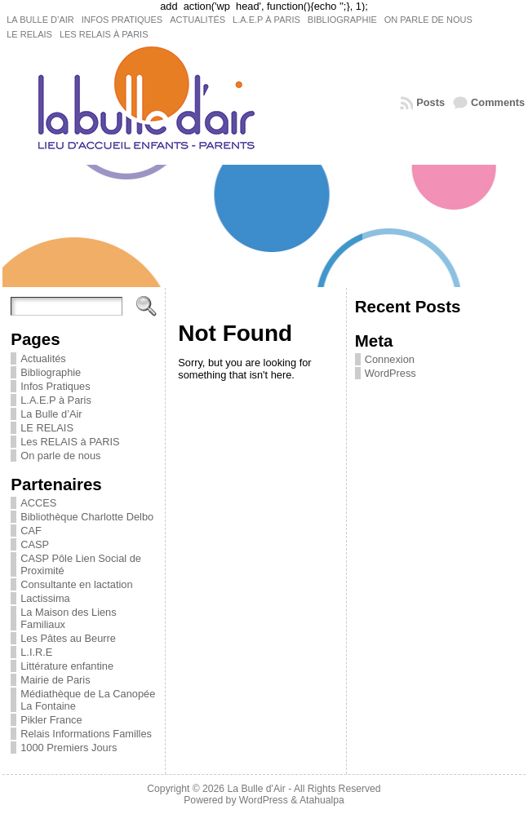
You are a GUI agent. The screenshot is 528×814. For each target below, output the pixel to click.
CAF (31, 530)
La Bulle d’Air (51, 414)
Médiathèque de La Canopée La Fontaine (87, 700)
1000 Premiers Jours (68, 747)
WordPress (390, 373)
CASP (34, 544)
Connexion (390, 359)
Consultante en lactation (76, 584)
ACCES (38, 503)
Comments (498, 102)
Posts (430, 102)
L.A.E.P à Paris (55, 400)
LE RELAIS (46, 428)
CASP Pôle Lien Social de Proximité (80, 564)
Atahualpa (321, 800)
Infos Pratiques (55, 386)
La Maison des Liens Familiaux (68, 618)
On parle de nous (60, 455)
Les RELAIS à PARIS (69, 442)
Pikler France (51, 720)
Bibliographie (50, 372)
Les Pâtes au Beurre (68, 638)
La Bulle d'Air (257, 788)
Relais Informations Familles (86, 734)
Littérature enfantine (66, 666)
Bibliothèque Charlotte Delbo (86, 517)
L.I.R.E (36, 652)
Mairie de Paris (55, 680)
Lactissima (44, 598)
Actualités (42, 358)
